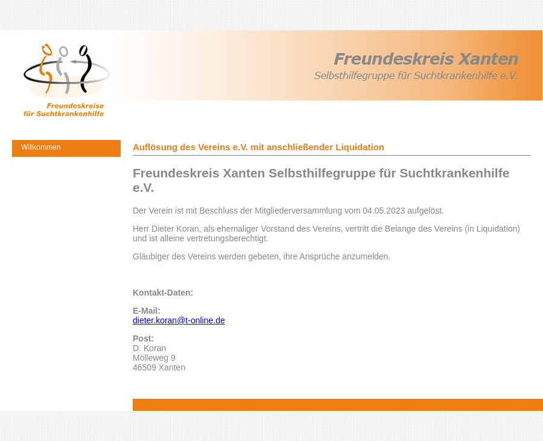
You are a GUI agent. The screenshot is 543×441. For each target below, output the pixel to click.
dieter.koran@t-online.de (179, 320)
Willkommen (40, 147)
